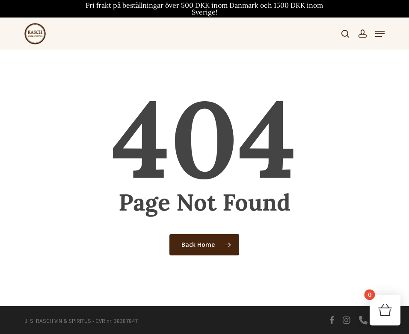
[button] (380, 33)
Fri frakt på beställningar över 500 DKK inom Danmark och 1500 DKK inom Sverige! (204, 8)
